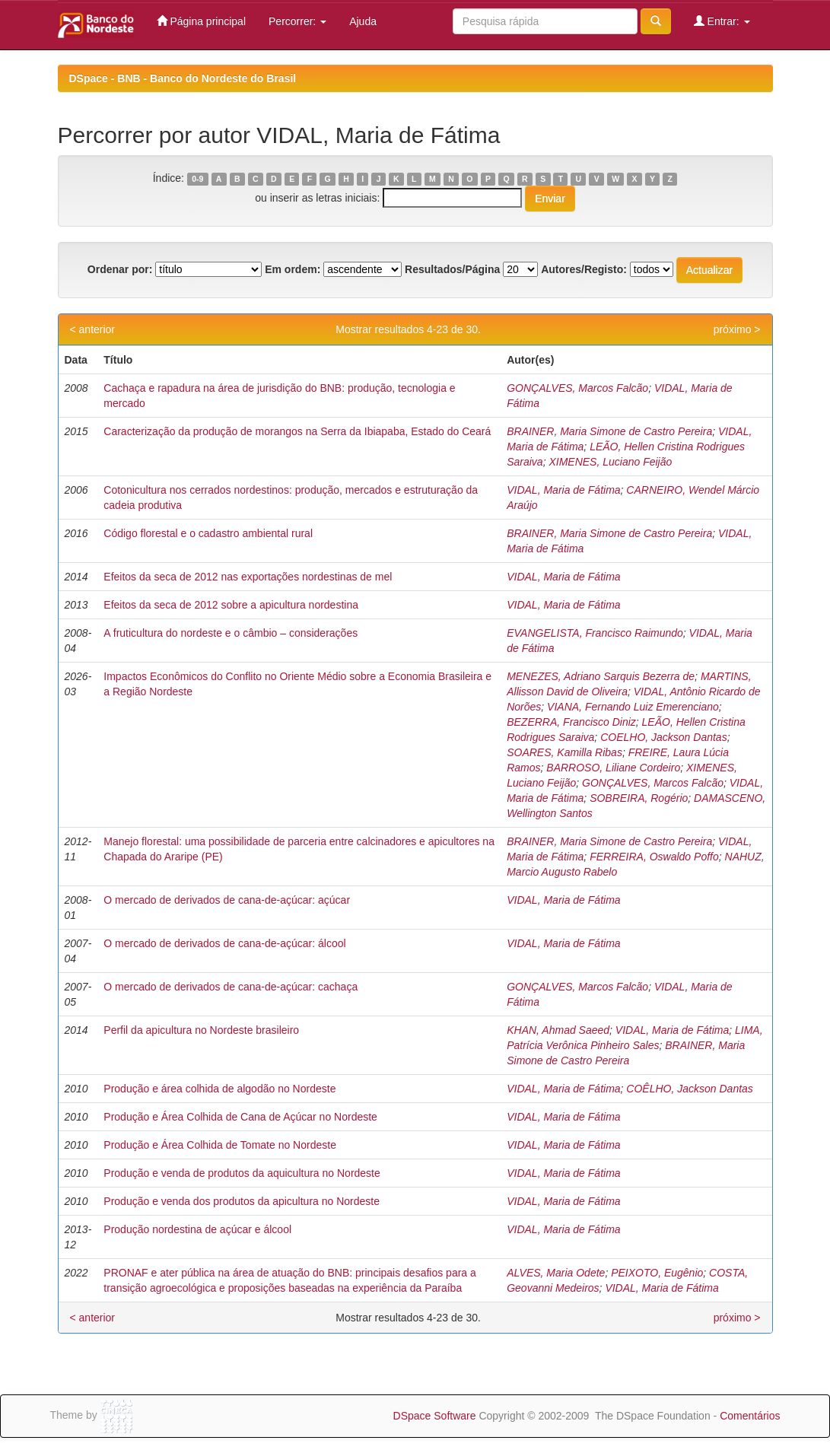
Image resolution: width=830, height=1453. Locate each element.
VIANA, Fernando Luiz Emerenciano (633, 707)
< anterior (93, 329)
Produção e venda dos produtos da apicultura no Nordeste (241, 1201)
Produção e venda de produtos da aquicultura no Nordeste (241, 1173)
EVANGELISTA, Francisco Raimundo (595, 633)
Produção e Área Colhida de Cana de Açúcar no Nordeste (240, 1117)
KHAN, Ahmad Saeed (558, 1030)
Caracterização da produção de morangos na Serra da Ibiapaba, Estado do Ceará (297, 431)
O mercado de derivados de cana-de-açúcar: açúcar (226, 900)
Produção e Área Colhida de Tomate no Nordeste (219, 1145)
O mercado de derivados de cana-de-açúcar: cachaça (230, 987)
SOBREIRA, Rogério (639, 798)
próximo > (737, 329)
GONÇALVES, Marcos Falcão (577, 388)
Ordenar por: (120, 269)
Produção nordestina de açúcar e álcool (197, 1229)
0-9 (197, 178)
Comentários (750, 1416)
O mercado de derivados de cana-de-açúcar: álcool (224, 943)
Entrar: (722, 20)
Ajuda (363, 21)
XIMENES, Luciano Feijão (610, 462)
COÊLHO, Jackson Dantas (689, 1089)
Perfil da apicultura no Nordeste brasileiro (201, 1030)
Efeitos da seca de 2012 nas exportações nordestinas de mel (247, 577)
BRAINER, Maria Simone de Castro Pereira (609, 431)
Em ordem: (292, 269)
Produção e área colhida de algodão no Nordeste (219, 1089)
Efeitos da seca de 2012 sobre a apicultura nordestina (230, 605)
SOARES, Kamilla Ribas (564, 752)
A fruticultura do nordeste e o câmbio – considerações (230, 633)
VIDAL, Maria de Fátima (563, 490)
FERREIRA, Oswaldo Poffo (654, 856)
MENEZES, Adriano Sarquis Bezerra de (601, 676)
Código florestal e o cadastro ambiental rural (208, 533)
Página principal (201, 20)
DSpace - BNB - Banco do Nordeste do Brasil (183, 78)
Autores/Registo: (584, 269)
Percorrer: (297, 21)
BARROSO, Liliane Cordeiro (613, 767)
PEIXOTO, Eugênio (657, 1273)
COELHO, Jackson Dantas (663, 737)
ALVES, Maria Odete (556, 1273)
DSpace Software (434, 1416)
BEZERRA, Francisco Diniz (571, 722)
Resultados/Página (452, 269)
